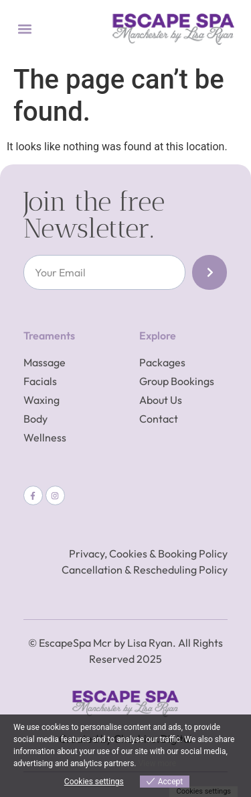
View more (157, 763)
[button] (24, 29)
